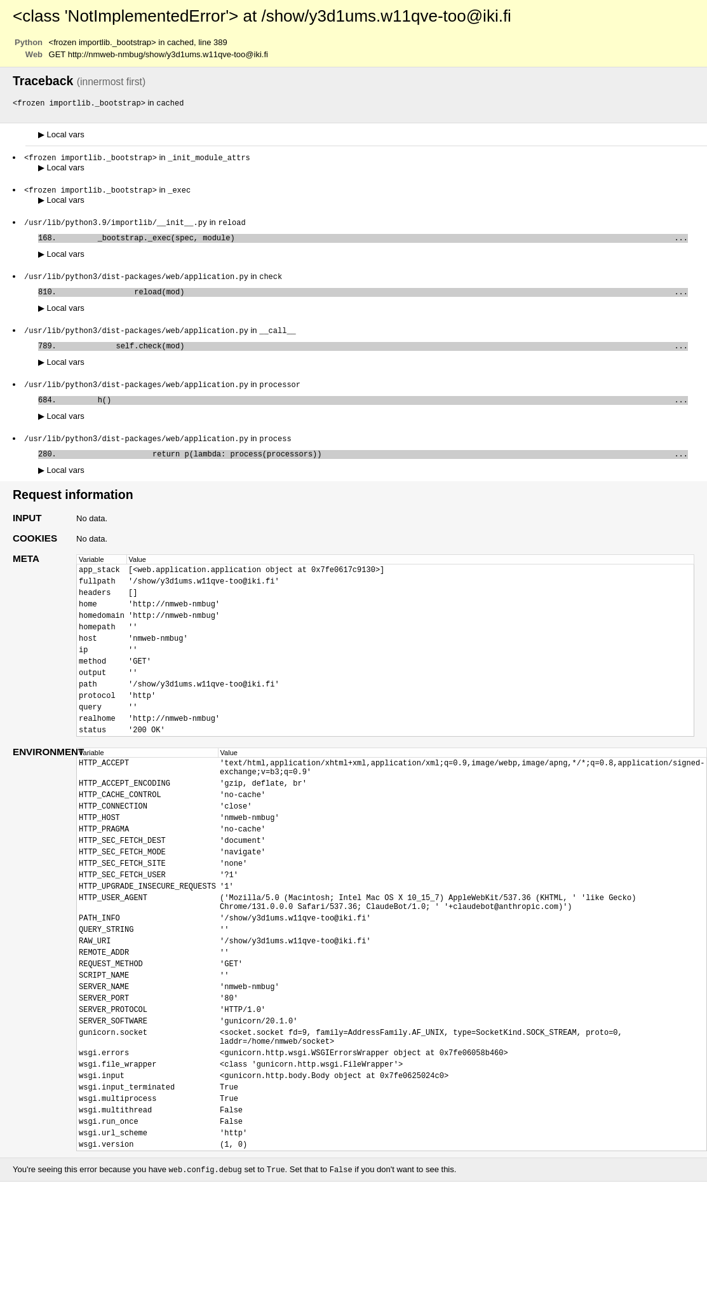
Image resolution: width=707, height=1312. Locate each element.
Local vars (61, 135)
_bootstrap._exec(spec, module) (374, 241)
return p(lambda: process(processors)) (374, 468)
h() (374, 411)
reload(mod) (374, 298)
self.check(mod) (374, 355)
